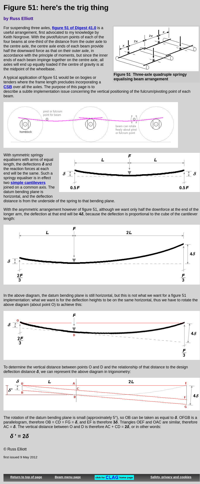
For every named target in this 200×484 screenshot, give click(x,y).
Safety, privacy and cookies (170, 477)
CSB (7, 86)
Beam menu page (68, 477)
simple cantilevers (28, 182)
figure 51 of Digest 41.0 (74, 27)
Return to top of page (26, 477)
